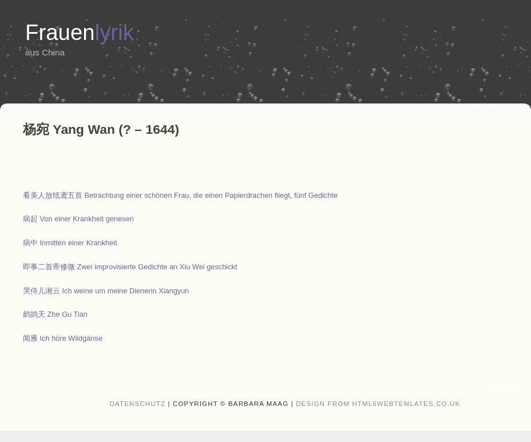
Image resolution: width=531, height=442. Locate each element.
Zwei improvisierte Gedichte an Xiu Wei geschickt (130, 266)
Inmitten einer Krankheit (70, 242)
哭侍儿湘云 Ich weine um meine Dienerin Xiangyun (106, 290)
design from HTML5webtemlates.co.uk (378, 403)
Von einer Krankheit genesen (78, 218)
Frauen (79, 32)
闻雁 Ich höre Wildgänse (62, 338)
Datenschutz (138, 403)
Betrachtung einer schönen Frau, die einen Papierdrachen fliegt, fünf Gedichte (180, 195)
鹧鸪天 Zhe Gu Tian (55, 314)
